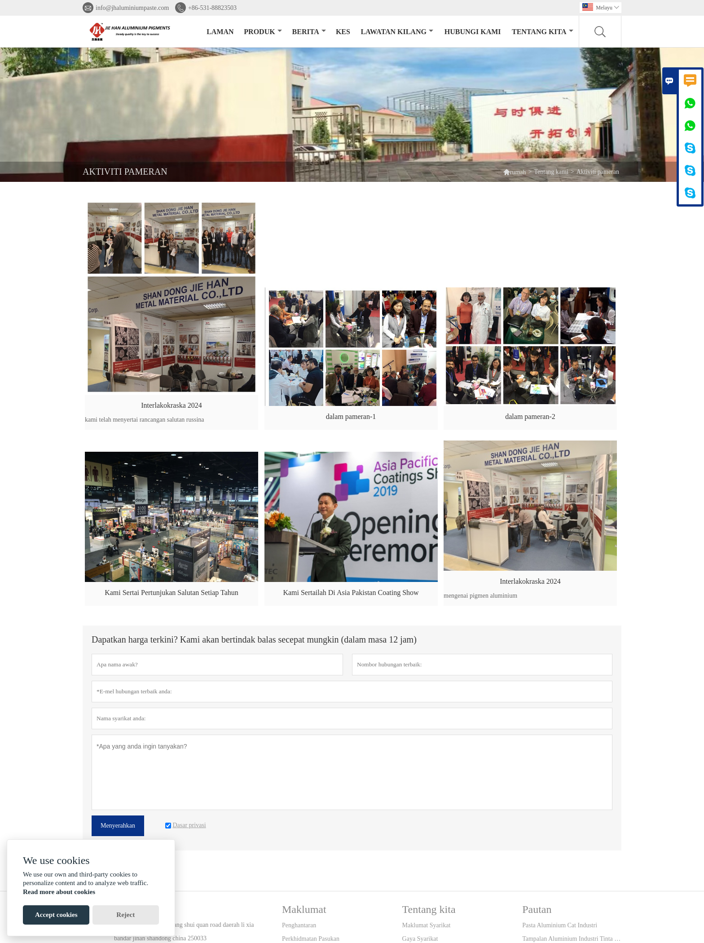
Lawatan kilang (397, 31)
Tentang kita (542, 31)
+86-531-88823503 (212, 7)
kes (343, 31)
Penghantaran (299, 925)
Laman (220, 31)
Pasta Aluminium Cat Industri (559, 925)
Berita (309, 31)
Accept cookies (56, 914)
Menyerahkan (118, 825)
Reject (125, 914)
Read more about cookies (59, 891)
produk (263, 31)
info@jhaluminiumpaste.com (132, 7)
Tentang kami (551, 171)
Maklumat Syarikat (426, 925)
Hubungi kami (472, 31)
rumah (514, 172)
